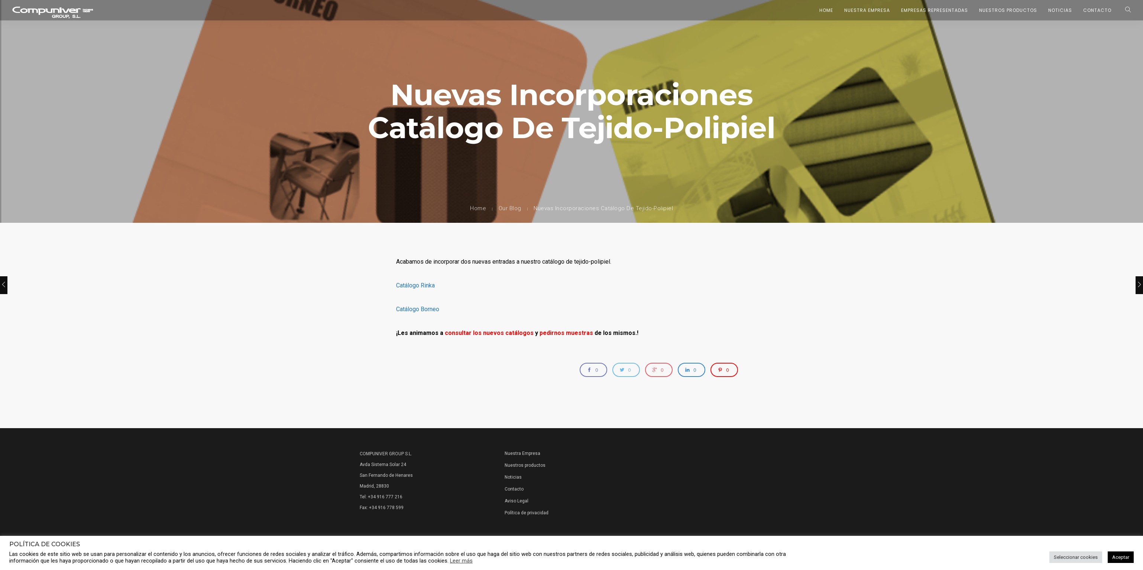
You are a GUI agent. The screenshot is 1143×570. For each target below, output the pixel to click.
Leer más (461, 560)
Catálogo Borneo (417, 309)
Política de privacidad (526, 512)
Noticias (1060, 10)
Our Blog (510, 208)
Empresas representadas (934, 10)
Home (826, 10)
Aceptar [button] (1120, 557)
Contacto (1097, 10)
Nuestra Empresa (867, 10)
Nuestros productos (525, 465)
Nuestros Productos (1008, 10)
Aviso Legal (516, 501)
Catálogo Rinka (415, 285)
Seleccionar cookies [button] (1076, 557)
